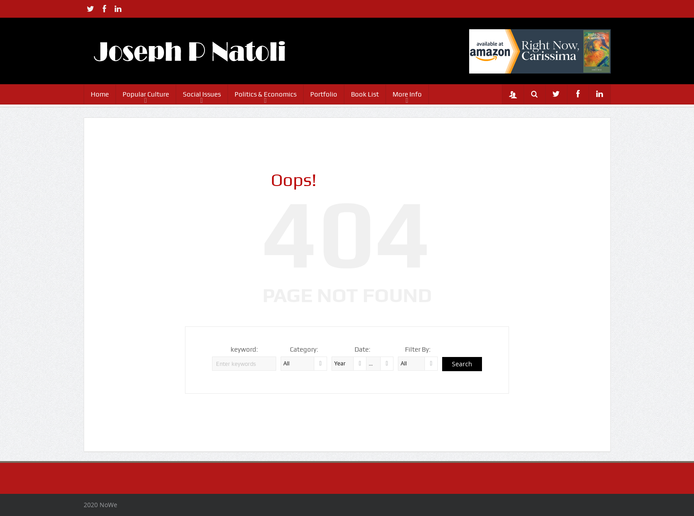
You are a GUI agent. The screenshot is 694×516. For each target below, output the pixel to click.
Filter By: (418, 349)
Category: (304, 349)
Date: (362, 349)
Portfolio (323, 94)
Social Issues (202, 94)
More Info (407, 94)
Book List (365, 94)
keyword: (244, 349)
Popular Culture (146, 94)
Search (462, 364)
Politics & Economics (266, 94)
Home (100, 94)
